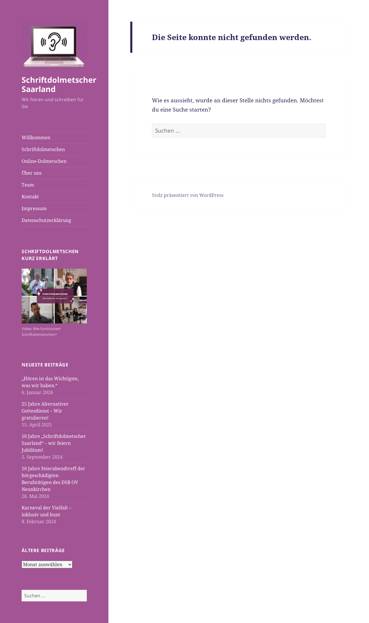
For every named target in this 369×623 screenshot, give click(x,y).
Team (28, 185)
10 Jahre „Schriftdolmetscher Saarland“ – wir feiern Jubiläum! (54, 443)
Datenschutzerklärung (46, 220)
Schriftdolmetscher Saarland (59, 84)
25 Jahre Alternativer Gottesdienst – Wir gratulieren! (45, 411)
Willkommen (36, 137)
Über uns (32, 173)
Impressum (34, 208)
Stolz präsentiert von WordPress (187, 195)
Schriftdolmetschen (43, 149)
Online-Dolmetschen (44, 161)
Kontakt (30, 196)
